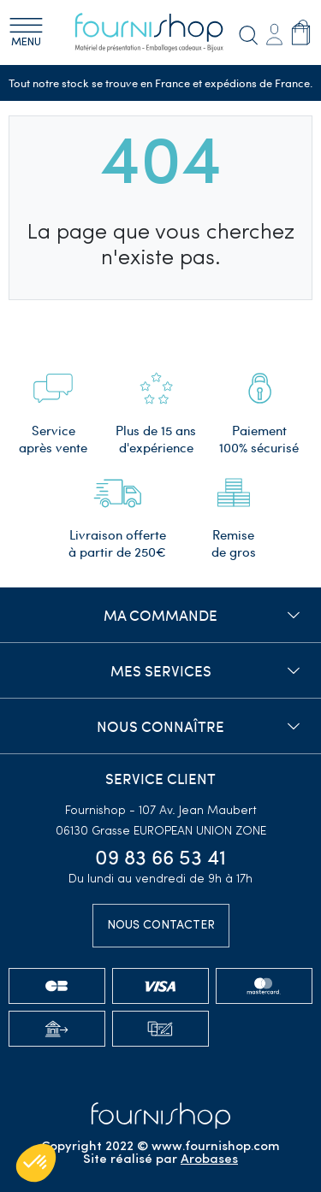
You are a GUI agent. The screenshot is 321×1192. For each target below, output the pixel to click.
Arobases (209, 1160)
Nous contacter (161, 925)
